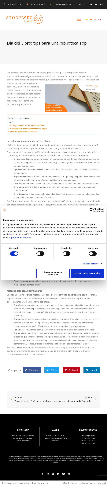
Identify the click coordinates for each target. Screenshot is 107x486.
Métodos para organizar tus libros (24, 132)
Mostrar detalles (91, 264)
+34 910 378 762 (59, 435)
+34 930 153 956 (28, 435)
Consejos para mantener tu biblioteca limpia (28, 128)
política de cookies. (21, 237)
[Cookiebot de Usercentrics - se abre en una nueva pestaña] (92, 210)
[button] (32, 370)
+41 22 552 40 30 (89, 441)
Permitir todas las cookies (87, 273)
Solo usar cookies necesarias (53, 273)
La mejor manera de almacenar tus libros (27, 125)
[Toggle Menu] (79, 19)
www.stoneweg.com (88, 443)
